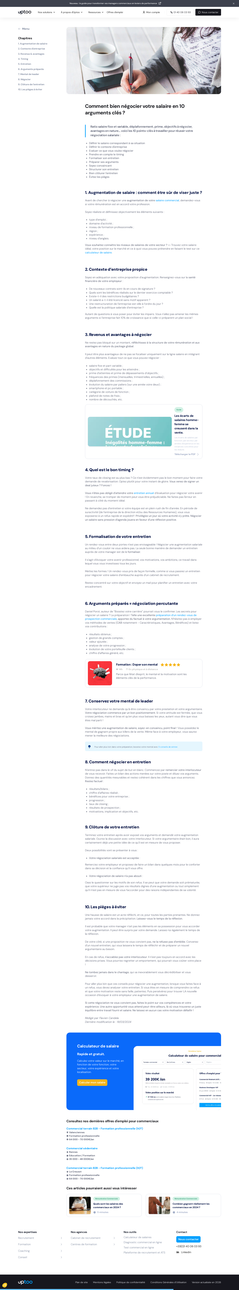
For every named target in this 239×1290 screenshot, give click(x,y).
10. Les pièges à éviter (30, 89)
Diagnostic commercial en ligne (143, 1242)
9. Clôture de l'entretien (31, 84)
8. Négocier (24, 79)
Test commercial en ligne (139, 1247)
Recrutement (26, 1238)
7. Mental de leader (28, 74)
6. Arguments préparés (31, 69)
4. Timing (23, 58)
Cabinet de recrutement (85, 1238)
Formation (24, 1244)
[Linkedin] (198, 1252)
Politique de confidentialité (130, 1282)
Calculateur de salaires (137, 1237)
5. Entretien (24, 63)
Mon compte (151, 12)
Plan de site (81, 1282)
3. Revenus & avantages (31, 53)
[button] (7, 1284)
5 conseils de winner (167, 747)
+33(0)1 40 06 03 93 (188, 1246)
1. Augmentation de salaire (32, 43)
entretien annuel (144, 493)
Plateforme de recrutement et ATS (144, 1252)
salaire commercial (167, 200)
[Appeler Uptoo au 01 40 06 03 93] (180, 12)
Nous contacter (208, 12)
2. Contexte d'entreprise (31, 48)
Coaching (24, 1251)
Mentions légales (102, 1282)
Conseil (22, 1257)
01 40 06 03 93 (180, 12)
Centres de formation (84, 1244)
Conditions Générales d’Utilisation (168, 1282)
